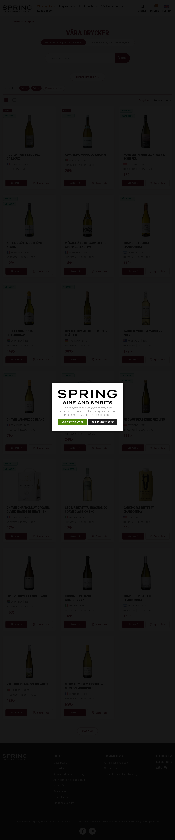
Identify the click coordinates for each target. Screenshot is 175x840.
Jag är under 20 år (102, 421)
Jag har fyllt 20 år (72, 421)
